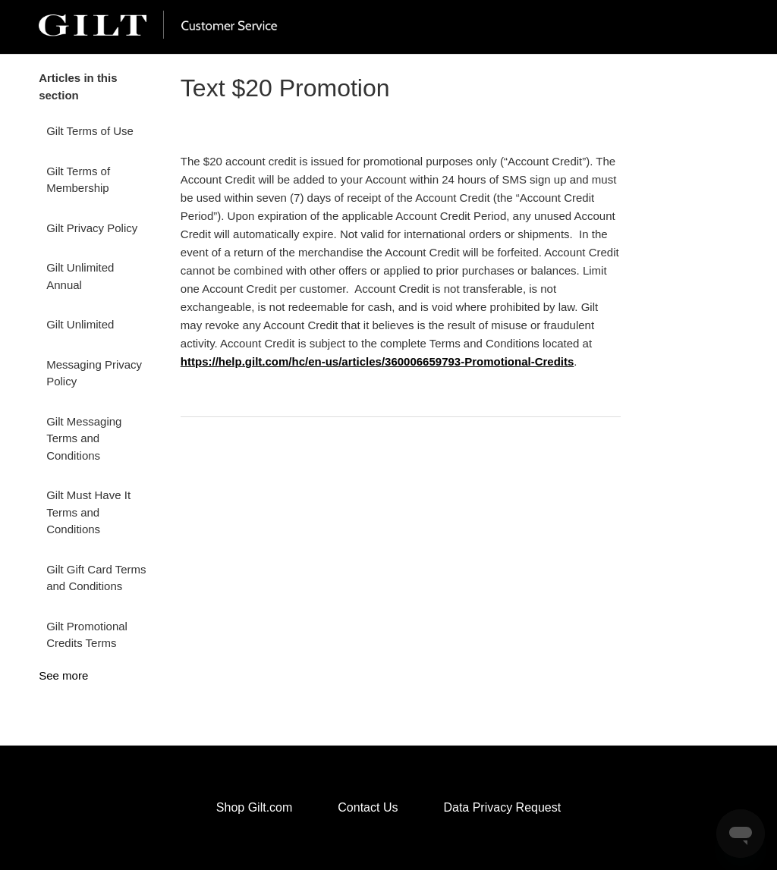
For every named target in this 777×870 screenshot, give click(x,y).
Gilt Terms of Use (90, 130)
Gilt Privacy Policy (91, 227)
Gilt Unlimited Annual (80, 276)
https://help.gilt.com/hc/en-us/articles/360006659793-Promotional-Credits (377, 361)
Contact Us (368, 807)
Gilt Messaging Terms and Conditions (83, 438)
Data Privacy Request (502, 807)
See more (63, 675)
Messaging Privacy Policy (94, 373)
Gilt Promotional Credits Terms (86, 635)
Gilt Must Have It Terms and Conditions (88, 512)
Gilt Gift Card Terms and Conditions (96, 578)
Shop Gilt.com (254, 807)
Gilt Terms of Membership (78, 180)
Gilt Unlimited (80, 324)
